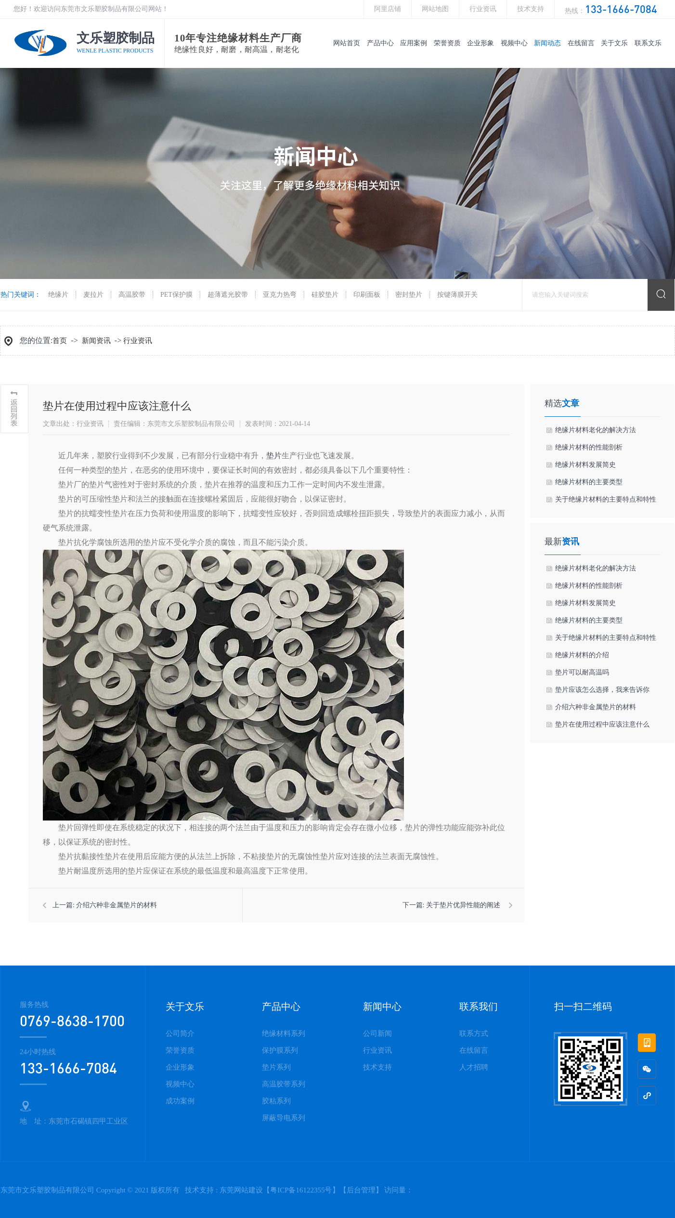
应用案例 (413, 43)
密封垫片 (408, 294)
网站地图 (435, 9)
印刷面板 (366, 294)
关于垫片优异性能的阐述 (463, 905)
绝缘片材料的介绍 (582, 655)
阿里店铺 (387, 9)
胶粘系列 (276, 1101)
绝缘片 (58, 294)
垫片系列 (276, 1067)
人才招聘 (473, 1067)
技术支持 (530, 9)
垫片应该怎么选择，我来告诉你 (602, 689)
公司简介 (180, 1033)
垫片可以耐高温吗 (582, 672)
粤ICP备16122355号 (301, 1190)
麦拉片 (93, 294)
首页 (59, 340)
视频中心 (514, 43)
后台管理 (361, 1190)
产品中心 (380, 43)
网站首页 (346, 43)
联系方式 (473, 1033)
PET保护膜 (176, 294)
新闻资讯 (96, 340)
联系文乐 (648, 43)
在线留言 (581, 43)
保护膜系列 (280, 1050)
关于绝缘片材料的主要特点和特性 (605, 499)
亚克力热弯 (280, 294)
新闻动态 (547, 43)
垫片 (274, 455)
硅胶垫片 (325, 294)
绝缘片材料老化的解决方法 (595, 430)
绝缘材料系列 (283, 1033)
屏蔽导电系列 (283, 1118)
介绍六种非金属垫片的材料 (116, 905)
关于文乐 (614, 43)
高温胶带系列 (283, 1084)
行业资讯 (482, 9)
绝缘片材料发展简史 (585, 464)
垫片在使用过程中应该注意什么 (602, 724)
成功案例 (180, 1101)
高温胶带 (131, 294)
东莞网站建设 (241, 1190)
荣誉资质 (447, 43)
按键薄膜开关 (457, 294)
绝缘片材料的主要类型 (589, 482)
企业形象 (480, 43)
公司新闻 (377, 1033)
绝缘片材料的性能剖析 (589, 447)
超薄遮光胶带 (228, 294)
